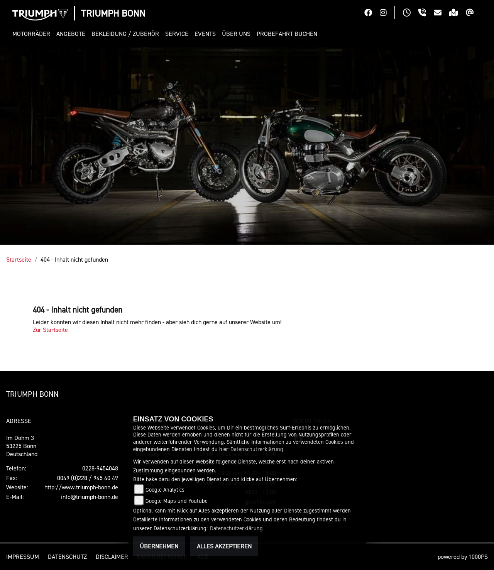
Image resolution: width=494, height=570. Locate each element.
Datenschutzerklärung (256, 449)
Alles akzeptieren (224, 546)
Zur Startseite (50, 329)
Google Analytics (164, 489)
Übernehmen (159, 546)
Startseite (18, 259)
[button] (32, 34)
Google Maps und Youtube (176, 500)
